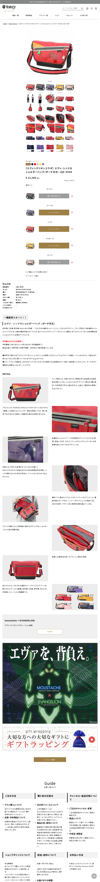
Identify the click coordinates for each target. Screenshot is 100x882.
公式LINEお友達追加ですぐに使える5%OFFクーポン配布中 (50, 2)
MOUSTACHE (13, 24)
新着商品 (29, 15)
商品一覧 (15, 15)
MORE (50, 632)
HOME (5, 24)
